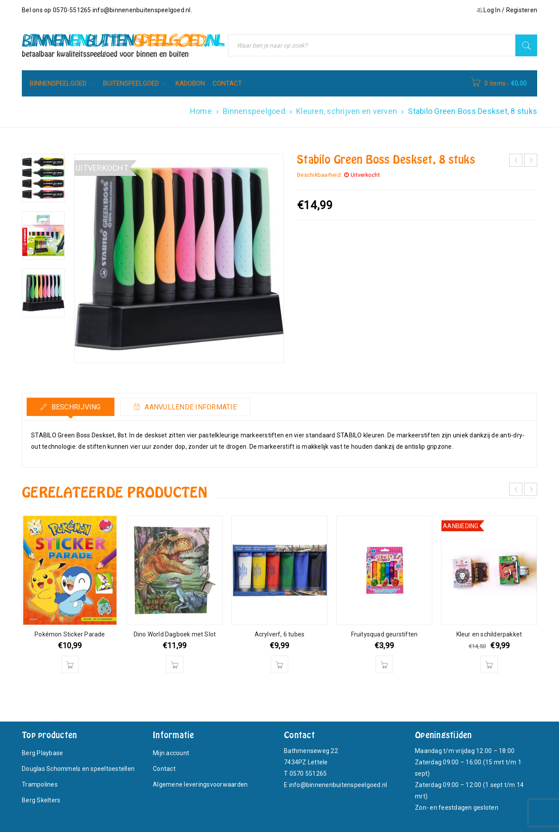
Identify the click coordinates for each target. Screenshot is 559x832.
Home (201, 111)
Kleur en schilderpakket (489, 634)
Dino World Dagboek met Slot (175, 634)
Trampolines (40, 784)
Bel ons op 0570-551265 (57, 10)
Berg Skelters (41, 800)
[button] (70, 664)
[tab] (70, 407)
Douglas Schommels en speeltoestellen (78, 768)
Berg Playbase (42, 752)
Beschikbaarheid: (319, 175)
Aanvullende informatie (190, 407)
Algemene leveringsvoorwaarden (200, 784)
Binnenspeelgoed (254, 111)
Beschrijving (74, 407)
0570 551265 (308, 773)
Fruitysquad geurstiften (384, 634)
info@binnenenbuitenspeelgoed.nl (142, 10)
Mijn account (171, 752)
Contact (164, 768)
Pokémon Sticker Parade (70, 634)
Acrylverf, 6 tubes (280, 634)
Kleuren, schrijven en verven (346, 111)
